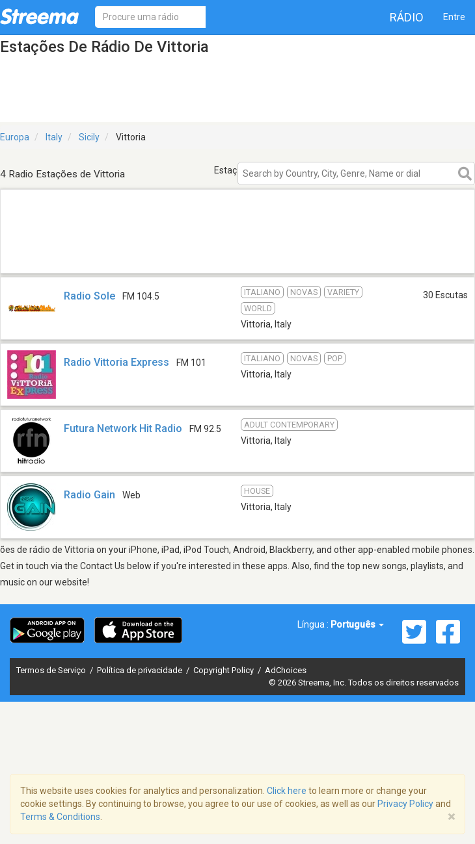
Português (357, 624)
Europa (14, 137)
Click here (286, 791)
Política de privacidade (140, 670)
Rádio (407, 17)
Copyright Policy (224, 670)
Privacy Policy (405, 804)
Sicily (89, 137)
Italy (54, 137)
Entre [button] (454, 17)
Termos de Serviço (52, 670)
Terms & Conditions (60, 817)
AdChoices (285, 670)
